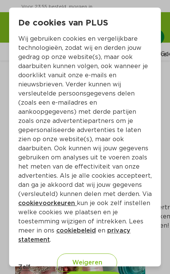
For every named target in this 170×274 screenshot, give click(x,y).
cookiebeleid (76, 230)
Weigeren (87, 262)
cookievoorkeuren (47, 203)
